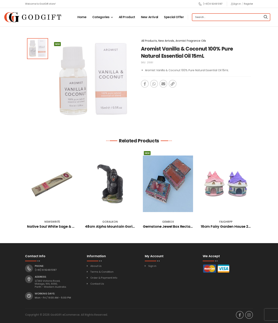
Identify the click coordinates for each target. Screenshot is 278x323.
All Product (127, 17)
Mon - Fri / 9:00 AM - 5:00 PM (53, 297)
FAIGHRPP (225, 222)
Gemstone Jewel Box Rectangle (170, 226)
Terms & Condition (102, 272)
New (147, 153)
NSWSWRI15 (52, 222)
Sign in (236, 3)
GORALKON (110, 222)
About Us (96, 266)
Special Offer (174, 17)
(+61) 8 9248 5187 (210, 4)
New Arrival (149, 17)
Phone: (39, 266)
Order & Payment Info (103, 278)
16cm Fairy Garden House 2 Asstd (230, 226)
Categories (101, 17)
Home (81, 17)
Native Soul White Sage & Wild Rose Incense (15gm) (72, 226)
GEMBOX (168, 222)
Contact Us (97, 284)
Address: (41, 276)
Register (248, 3)
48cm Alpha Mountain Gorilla (111, 226)
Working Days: (45, 293)
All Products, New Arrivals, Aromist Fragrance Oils (173, 41)
